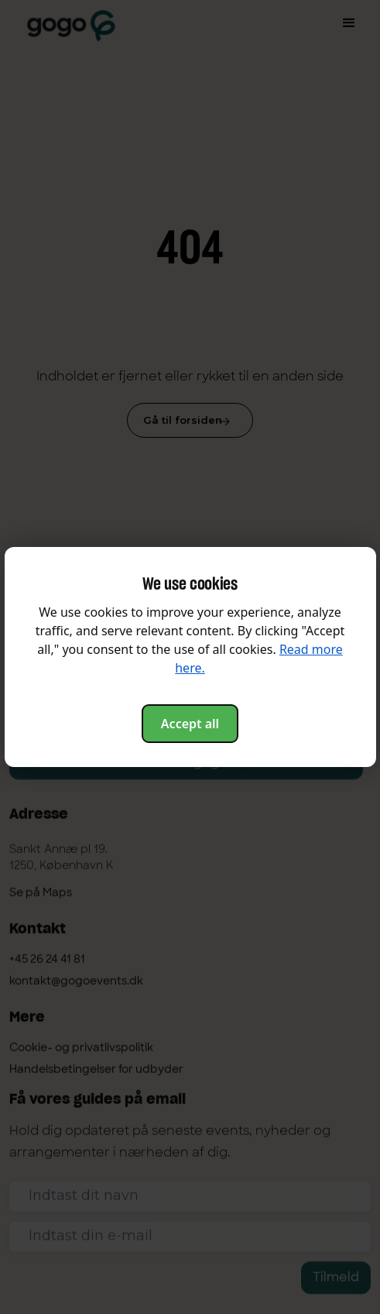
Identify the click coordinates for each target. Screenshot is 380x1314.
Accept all (190, 723)
